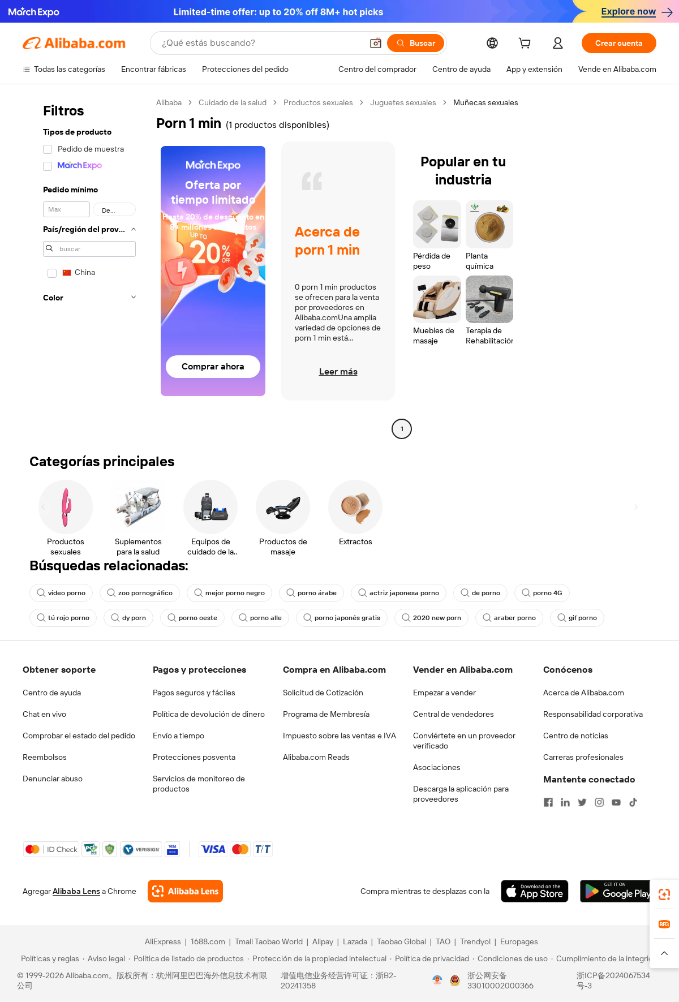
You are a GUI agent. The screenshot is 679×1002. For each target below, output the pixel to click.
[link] (664, 894)
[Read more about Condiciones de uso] (510, 958)
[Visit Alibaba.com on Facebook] (548, 802)
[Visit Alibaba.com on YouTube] (616, 802)
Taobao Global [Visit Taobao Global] (401, 941)
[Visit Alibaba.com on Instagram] (599, 802)
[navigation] (86, 267)
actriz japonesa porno (398, 592)
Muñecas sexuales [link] (485, 102)
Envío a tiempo (178, 735)
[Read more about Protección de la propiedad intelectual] (316, 958)
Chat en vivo (44, 714)
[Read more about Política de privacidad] (429, 958)
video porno (61, 592)
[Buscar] (415, 43)
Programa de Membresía (326, 714)
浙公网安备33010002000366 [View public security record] (500, 980)
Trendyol (475, 941)
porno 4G (542, 592)
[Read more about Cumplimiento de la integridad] (606, 958)
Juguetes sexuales (403, 102)
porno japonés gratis (341, 617)
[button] (376, 43)
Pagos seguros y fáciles (194, 692)
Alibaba (169, 102)
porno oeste (192, 617)
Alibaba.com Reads (316, 757)
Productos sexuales (318, 102)
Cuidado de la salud (233, 102)
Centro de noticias (575, 735)
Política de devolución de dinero (209, 714)
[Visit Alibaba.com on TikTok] (633, 802)
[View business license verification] (437, 980)
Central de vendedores (453, 714)
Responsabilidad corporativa (593, 714)
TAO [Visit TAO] (443, 941)
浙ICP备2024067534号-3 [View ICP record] (613, 980)
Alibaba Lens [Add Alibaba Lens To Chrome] (76, 891)
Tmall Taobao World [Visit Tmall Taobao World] (269, 941)
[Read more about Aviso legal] (104, 958)
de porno (480, 592)
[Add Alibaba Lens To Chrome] (185, 891)
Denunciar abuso (53, 778)
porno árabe (311, 592)
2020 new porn (431, 617)
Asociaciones (437, 767)
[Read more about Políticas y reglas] (48, 958)
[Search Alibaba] (261, 43)
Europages (519, 941)
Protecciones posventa (194, 757)
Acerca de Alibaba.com (583, 692)
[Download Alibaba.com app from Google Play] (618, 891)
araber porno (509, 617)
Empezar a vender (444, 692)
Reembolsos (45, 757)
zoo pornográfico (140, 592)
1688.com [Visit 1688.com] (208, 941)
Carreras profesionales (583, 757)
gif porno (577, 617)
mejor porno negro (229, 592)
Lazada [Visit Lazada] (355, 941)
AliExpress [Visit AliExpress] (163, 941)
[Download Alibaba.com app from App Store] (535, 891)
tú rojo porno (63, 617)
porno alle (260, 617)
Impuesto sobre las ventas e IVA (339, 735)
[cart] (526, 44)
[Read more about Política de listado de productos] (186, 958)
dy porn (128, 617)
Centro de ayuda (52, 692)
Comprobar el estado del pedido (79, 735)
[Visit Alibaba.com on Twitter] (582, 802)
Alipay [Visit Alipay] (322, 941)
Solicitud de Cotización (323, 692)
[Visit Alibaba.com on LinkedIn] (565, 802)
